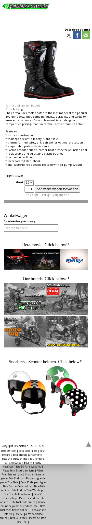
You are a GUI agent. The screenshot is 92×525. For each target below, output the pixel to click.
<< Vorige (32, 195)
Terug (46, 195)
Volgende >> (61, 195)
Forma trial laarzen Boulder (23, 105)
